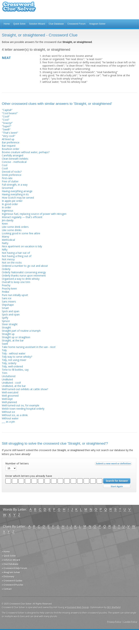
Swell (5, 343)
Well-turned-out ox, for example (20, 405)
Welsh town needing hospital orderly (23, 408)
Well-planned (9, 402)
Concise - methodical (14, 162)
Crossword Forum (76, 24)
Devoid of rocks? (12, 171)
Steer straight (10, 324)
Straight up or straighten (16, 337)
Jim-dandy (7, 220)
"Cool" (5, 119)
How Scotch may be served (18, 197)
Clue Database (56, 24)
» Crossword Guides (12, 580)
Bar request (9, 145)
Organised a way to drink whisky (20, 278)
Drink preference (11, 175)
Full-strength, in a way (15, 184)
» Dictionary (8, 576)
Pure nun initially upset (15, 295)
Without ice (8, 412)
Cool (4, 165)
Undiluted (7, 379)
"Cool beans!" (10, 113)
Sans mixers (9, 301)
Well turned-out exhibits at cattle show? (25, 389)
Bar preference (10, 142)
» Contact (7, 589)
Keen (5, 223)
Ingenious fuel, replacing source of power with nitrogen (34, 214)
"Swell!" (6, 129)
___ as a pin (8, 421)
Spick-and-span (11, 314)
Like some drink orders (15, 227)
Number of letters (17, 463)
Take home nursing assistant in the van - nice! (28, 347)
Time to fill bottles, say (15, 369)
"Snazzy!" (7, 123)
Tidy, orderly (9, 363)
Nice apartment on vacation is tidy (22, 246)
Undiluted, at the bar (14, 386)
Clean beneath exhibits (15, 158)
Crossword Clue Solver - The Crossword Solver (19, 8)
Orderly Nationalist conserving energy (24, 272)
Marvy (5, 236)
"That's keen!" (10, 132)
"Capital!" (7, 110)
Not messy (8, 259)
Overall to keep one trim (16, 282)
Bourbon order (10, 149)
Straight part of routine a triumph (21, 330)
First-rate (7, 178)
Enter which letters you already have (28, 476)
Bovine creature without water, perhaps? (25, 152)
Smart (5, 308)
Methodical (8, 240)
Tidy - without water (13, 353)
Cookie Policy (130, 621)
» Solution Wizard (11, 559)
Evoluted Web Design (78, 607)
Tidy (4, 350)
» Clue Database (10, 564)
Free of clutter (10, 181)
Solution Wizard (37, 24)
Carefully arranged (12, 155)
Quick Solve (19, 24)
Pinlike (5, 291)
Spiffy (5, 317)
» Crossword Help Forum (14, 568)
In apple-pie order (12, 201)
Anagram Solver (97, 24)
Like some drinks (12, 230)
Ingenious (7, 210)
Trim (4, 373)
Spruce (6, 321)
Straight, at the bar (13, 340)
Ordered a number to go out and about (25, 265)
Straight (6, 327)
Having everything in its (15, 194)
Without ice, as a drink (15, 415)
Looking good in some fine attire (21, 233)
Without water (10, 418)
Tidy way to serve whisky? (17, 356)
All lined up (8, 139)
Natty (5, 243)
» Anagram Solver (11, 572)
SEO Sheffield (114, 607)
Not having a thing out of (16, 256)
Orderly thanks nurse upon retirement (24, 275)
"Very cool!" (8, 136)
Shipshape (8, 304)
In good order (10, 204)
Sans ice (6, 298)
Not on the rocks (12, 262)
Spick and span (10, 311)
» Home (6, 551)
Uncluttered (8, 376)
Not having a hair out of (16, 252)
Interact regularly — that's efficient (22, 217)
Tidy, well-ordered (12, 366)
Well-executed (10, 392)
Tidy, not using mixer (14, 360)
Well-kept (7, 399)
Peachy (6, 285)
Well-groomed (10, 395)
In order (6, 207)
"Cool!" (6, 116)
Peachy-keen (9, 288)
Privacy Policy (114, 621)
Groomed (7, 188)
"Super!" (6, 126)
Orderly (6, 269)
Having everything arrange (17, 191)
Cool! (5, 168)
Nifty (4, 249)
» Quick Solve (9, 555)
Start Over (116, 486)
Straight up (8, 334)
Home (7, 24)
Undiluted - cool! (11, 382)
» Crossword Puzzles (12, 584)
